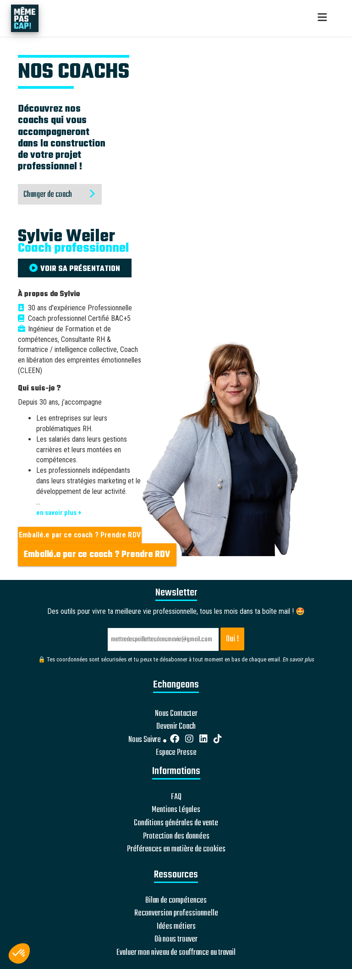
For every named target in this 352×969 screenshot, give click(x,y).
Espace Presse (176, 753)
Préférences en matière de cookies (176, 849)
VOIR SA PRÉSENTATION (74, 269)
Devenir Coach (176, 726)
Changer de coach (59, 194)
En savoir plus (298, 659)
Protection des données (176, 836)
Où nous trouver (176, 939)
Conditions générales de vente (176, 823)
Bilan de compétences (176, 900)
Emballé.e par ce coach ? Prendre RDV (80, 535)
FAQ (176, 797)
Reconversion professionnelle (176, 913)
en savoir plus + (59, 513)
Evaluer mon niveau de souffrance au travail (176, 953)
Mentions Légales (176, 810)
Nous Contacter (176, 713)
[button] (19, 953)
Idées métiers (176, 926)
